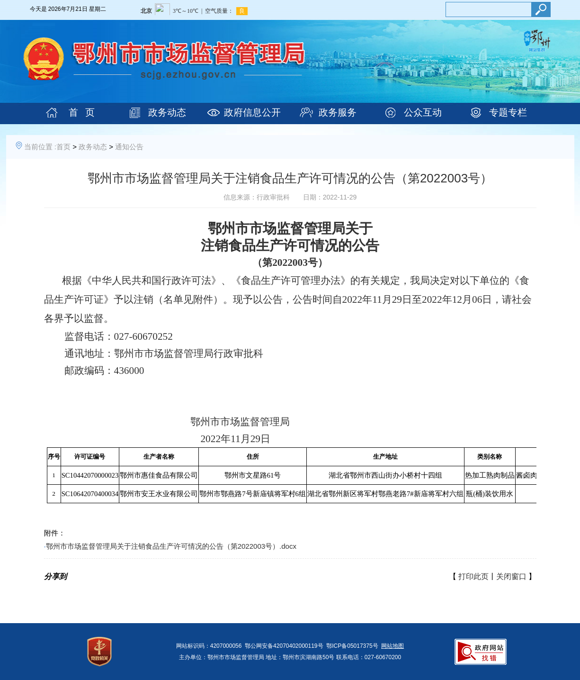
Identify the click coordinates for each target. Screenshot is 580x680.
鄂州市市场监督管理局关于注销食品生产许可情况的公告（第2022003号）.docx (171, 546)
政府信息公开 (252, 112)
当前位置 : (40, 147)
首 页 (82, 112)
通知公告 (129, 147)
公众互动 (423, 112)
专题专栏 (508, 112)
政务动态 (167, 112)
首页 (63, 147)
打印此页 (473, 576)
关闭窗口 (511, 576)
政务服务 (338, 112)
